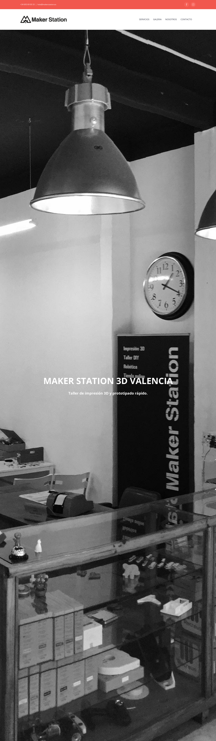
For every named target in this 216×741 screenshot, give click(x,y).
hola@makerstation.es (47, 4)
